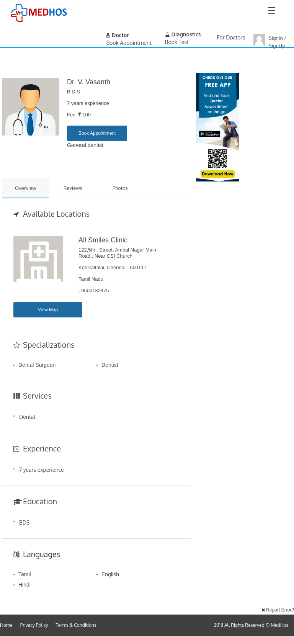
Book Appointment (97, 133)
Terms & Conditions (76, 625)
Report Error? (277, 610)
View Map (48, 309)
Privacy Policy (34, 625)
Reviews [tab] (73, 188)
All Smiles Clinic (102, 240)
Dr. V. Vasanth (88, 82)
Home (6, 625)
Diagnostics (183, 34)
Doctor (117, 35)
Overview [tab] (25, 188)
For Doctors (231, 37)
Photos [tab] (120, 188)
